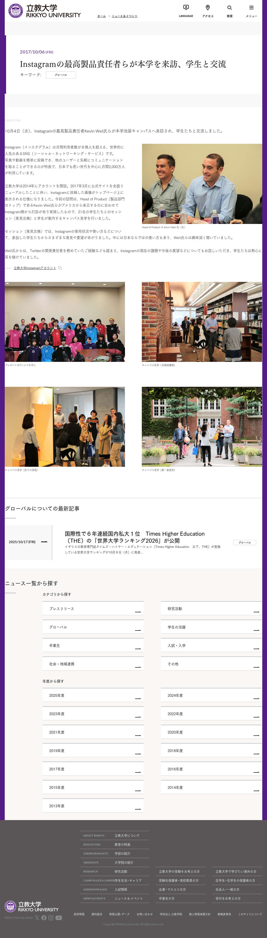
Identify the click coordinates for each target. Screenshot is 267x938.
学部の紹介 (105, 853)
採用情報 (79, 914)
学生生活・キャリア (111, 880)
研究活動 (103, 871)
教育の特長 (105, 844)
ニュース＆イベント (125, 15)
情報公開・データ (119, 914)
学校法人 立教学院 (171, 914)
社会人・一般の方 (228, 889)
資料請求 (96, 914)
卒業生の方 (167, 898)
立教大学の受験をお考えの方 (179, 871)
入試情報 (103, 889)
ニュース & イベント (111, 898)
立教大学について (110, 835)
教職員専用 (224, 914)
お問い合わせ (145, 914)
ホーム (101, 15)
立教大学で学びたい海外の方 (236, 871)
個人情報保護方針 (200, 914)
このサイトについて (250, 914)
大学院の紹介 (107, 862)
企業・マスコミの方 (172, 889)
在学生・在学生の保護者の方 (235, 880)
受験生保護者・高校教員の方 (179, 880)
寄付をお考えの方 (228, 898)
